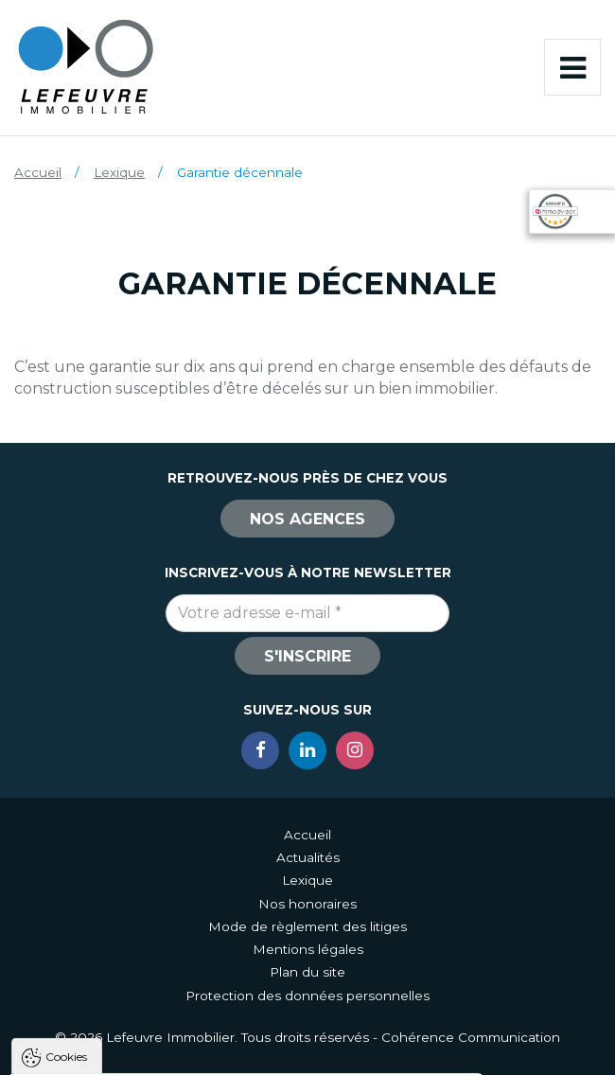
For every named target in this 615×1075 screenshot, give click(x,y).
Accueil (38, 172)
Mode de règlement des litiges (307, 926)
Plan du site (307, 971)
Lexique (119, 172)
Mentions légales (308, 949)
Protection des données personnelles (307, 995)
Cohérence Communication (470, 1037)
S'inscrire (307, 656)
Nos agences (307, 519)
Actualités (308, 857)
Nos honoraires (307, 903)
